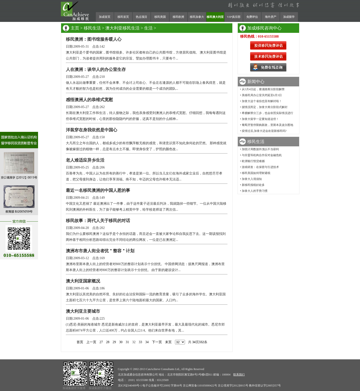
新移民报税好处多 (253, 185)
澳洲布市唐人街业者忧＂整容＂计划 (100, 250)
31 (127, 342)
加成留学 (289, 17)
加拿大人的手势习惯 (255, 191)
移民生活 (92, 28)
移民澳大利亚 (215, 17)
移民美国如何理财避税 (256, 173)
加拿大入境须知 (252, 179)
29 (114, 342)
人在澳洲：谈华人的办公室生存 (96, 69)
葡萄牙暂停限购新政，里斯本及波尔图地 (267, 125)
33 (140, 342)
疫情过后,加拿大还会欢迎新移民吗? (264, 131)
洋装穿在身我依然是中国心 (91, 130)
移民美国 (160, 17)
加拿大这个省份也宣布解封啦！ (262, 101)
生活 (148, 28)
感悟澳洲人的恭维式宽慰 (89, 99)
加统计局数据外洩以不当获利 (260, 149)
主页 (75, 28)
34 (147, 342)
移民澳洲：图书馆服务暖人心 (94, 39)
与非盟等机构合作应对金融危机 (262, 155)
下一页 (157, 342)
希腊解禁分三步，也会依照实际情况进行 (267, 113)
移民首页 (123, 17)
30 (120, 342)
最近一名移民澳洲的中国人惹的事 (98, 190)
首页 (80, 342)
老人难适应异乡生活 (85, 160)
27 (101, 342)
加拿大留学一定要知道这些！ (260, 119)
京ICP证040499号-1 (130, 385)
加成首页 (104, 17)
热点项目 (141, 17)
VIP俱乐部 (233, 17)
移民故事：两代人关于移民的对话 (98, 220)
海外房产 (270, 17)
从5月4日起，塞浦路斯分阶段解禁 (263, 89)
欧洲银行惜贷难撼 (253, 161)
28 (107, 342)
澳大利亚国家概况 (83, 281)
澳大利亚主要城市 (83, 311)
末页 (168, 342)
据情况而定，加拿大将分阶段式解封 (264, 107)
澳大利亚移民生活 (122, 28)
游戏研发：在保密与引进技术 (260, 167)
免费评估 (252, 17)
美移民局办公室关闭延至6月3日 (262, 95)
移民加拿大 (197, 17)
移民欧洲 (178, 17)
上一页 (91, 342)
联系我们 (239, 374)
